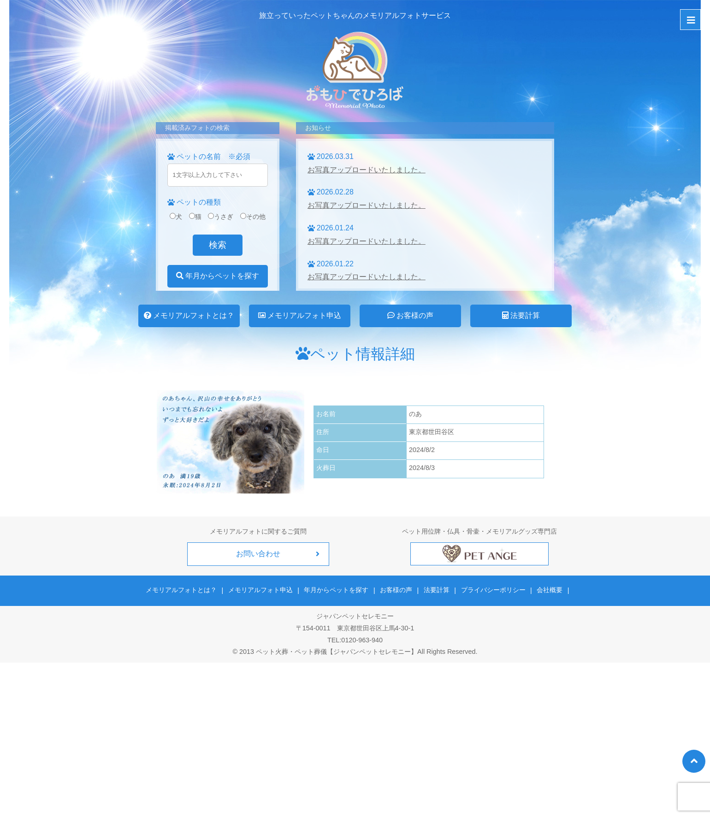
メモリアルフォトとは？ (189, 315)
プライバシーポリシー (492, 590)
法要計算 (521, 315)
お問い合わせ (258, 554)
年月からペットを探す (217, 276)
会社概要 (548, 590)
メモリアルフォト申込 (299, 315)
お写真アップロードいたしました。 (367, 170)
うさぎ (220, 216)
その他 (253, 216)
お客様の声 (410, 315)
